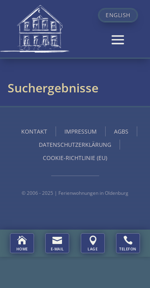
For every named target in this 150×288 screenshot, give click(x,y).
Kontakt (34, 131)
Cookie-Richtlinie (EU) (75, 158)
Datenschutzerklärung (75, 144)
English (118, 15)
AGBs (121, 131)
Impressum (80, 131)
